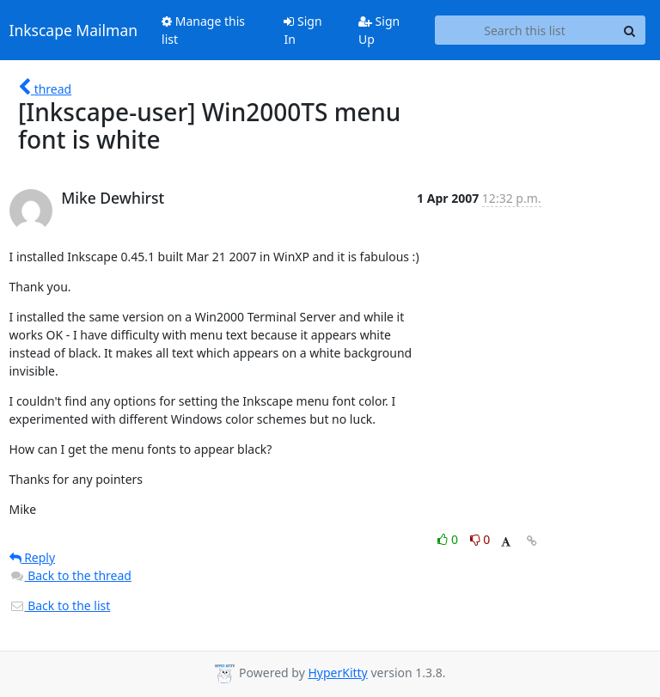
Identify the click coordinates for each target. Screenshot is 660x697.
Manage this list (203, 30)
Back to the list (60, 605)
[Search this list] (525, 30)
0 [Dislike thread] (480, 539)
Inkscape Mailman (73, 30)
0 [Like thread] (449, 539)
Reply (32, 557)
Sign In (302, 30)
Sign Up (379, 30)
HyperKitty (337, 672)
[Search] (629, 30)
